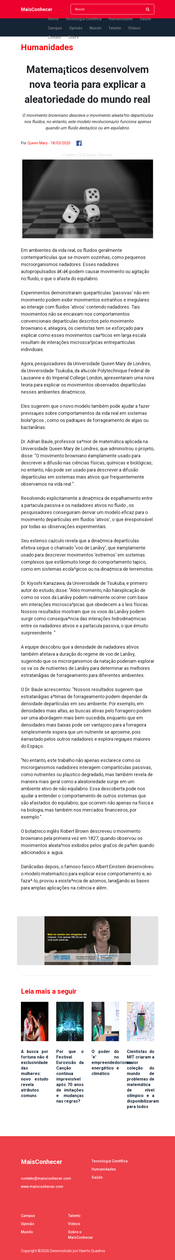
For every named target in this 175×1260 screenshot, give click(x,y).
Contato (54, 37)
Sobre (73, 37)
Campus (55, 28)
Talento (115, 28)
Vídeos (134, 28)
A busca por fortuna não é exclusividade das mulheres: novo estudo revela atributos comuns (34, 1073)
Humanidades (121, 19)
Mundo (95, 28)
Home (53, 19)
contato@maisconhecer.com (46, 1178)
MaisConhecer (36, 9)
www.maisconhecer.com (42, 1186)
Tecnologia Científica (83, 19)
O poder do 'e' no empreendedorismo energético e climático (111, 1062)
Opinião (75, 28)
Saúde (145, 19)
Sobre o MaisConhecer (80, 1235)
